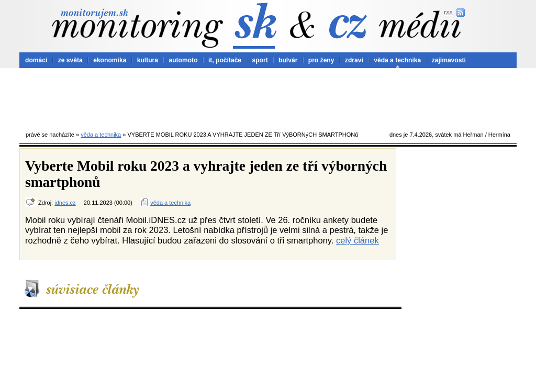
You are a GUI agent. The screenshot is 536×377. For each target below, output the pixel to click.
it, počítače (224, 60)
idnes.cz (64, 202)
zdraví (354, 60)
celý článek (357, 240)
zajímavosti (449, 60)
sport (259, 60)
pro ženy (321, 60)
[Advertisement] (268, 96)
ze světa (70, 60)
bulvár (287, 60)
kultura (147, 60)
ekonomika (109, 60)
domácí (36, 60)
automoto (183, 60)
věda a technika (397, 60)
